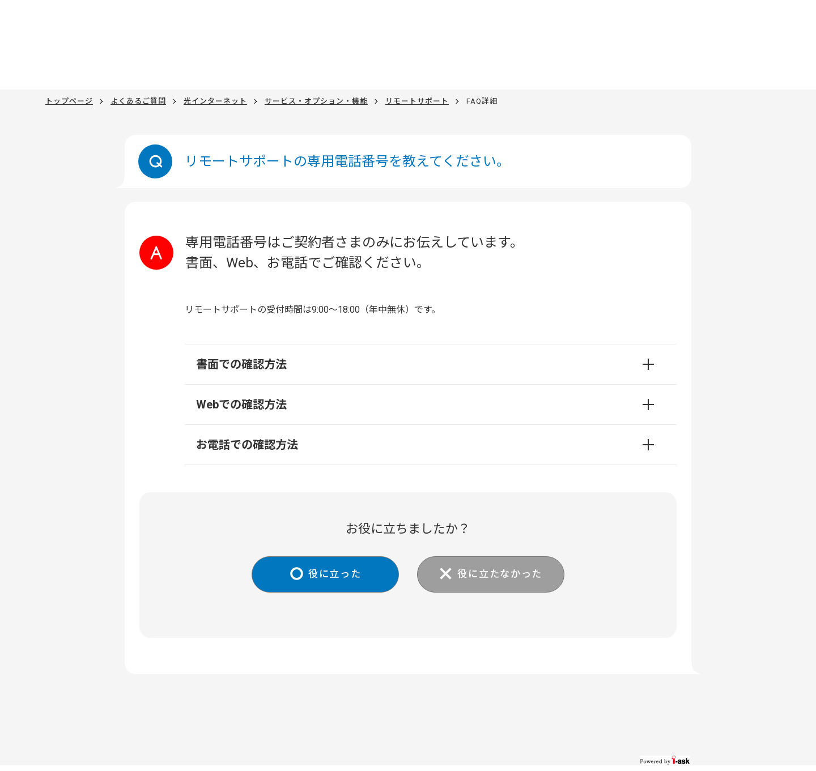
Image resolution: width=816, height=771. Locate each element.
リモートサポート (417, 101)
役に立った (332, 575)
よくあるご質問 (138, 101)
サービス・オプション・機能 (316, 101)
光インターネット (215, 101)
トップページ (69, 101)
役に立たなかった (502, 575)
